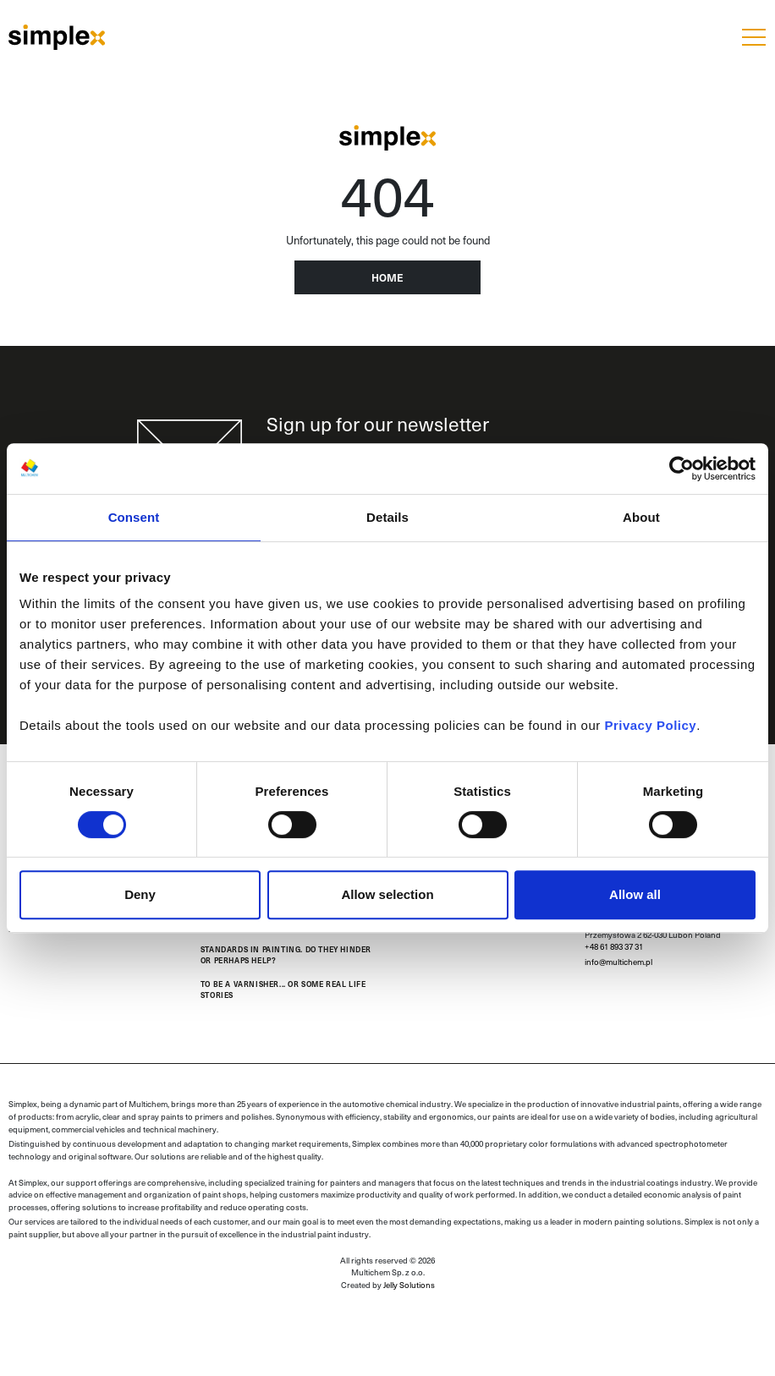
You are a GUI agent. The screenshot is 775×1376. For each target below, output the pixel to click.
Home (387, 277)
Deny (140, 894)
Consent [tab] (134, 517)
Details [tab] (387, 517)
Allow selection (387, 894)
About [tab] (641, 517)
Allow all (635, 894)
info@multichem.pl (618, 962)
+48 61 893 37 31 (614, 946)
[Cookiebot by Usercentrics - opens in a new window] (681, 468)
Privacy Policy (650, 725)
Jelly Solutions (409, 1285)
